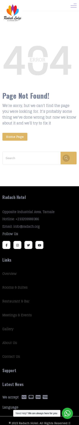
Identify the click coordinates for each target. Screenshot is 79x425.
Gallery (7, 329)
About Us (9, 343)
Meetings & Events (17, 315)
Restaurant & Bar (15, 301)
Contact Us (11, 356)
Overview (9, 274)
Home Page (15, 136)
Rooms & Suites (15, 287)
